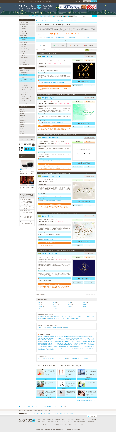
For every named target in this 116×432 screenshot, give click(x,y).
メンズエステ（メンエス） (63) (27, 80)
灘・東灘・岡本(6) (24, 49)
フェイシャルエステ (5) (26, 87)
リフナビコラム (84, 419)
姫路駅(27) (22, 118)
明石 (35, 16)
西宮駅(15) (22, 122)
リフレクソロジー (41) (26, 96)
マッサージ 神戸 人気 (42, 358)
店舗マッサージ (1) (25, 77)
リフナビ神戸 (40, 413)
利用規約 (82, 424)
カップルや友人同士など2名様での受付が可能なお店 (71, 343)
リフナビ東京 (63, 413)
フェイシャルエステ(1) (76, 316)
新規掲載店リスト (50, 419)
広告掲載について (46, 424)
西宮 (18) (23, 39)
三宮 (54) (23, 28)
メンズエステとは (41, 421)
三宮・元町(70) (23, 26)
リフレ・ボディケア (25, 94)
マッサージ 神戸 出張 (53, 358)
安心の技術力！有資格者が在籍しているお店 (62, 346)
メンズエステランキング (60, 421)
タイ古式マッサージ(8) (25, 100)
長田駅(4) (22, 131)
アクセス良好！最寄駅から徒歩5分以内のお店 (51, 341)
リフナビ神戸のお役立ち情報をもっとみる (87, 400)
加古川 (48, 16)
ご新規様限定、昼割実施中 (49, 239)
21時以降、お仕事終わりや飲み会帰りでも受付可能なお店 (50, 336)
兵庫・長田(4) (23, 35)
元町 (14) (23, 31)
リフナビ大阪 (32, 413)
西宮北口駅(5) (23, 120)
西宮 (43, 16)
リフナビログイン (63, 424)
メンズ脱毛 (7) (24, 85)
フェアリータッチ (46, 98)
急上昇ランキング (50, 421)
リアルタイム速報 (41, 419)
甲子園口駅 (40, 306)
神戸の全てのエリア (25, 22)
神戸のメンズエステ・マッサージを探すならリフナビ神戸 (58, 429)
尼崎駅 (54, 306)
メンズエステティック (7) (27, 83)
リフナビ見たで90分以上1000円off (45, 245)
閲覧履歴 (65, 16)
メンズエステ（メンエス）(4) (44, 316)
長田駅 (84, 306)
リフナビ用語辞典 (92, 419)
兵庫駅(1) (22, 129)
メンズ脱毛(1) (67, 316)
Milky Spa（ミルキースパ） (49, 176)
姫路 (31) (23, 60)
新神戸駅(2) (22, 115)
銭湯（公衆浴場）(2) (75, 318)
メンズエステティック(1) (57, 316)
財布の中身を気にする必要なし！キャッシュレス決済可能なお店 (76, 341)
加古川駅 (55, 308)
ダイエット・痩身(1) (86, 316)
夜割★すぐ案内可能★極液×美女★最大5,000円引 (53, 122)
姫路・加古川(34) (24, 57)
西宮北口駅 (55, 304)
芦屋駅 (84, 304)
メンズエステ (23, 74)
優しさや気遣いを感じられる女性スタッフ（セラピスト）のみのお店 (69, 344)
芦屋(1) (58, 327)
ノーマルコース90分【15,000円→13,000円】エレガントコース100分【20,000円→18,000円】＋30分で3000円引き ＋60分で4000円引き (54, 129)
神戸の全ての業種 (24, 70)
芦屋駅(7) (22, 124)
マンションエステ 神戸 (83, 358)
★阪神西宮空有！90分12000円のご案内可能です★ (54, 82)
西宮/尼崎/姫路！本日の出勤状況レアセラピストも (53, 160)
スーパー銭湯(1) (66, 318)
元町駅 (54, 302)
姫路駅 (39, 304)
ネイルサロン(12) (24, 92)
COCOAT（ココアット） (48, 138)
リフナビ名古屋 (55, 413)
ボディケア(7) (59, 318)
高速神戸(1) (49, 327)
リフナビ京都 (47, 413)
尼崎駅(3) (22, 126)
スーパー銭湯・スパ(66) (25, 103)
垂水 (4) (23, 55)
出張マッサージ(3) (24, 24)
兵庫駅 (69, 306)
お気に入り (71, 16)
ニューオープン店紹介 (59, 419)
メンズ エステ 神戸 (62, 358)
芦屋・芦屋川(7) (24, 42)
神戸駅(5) (22, 113)
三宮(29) (40, 327)
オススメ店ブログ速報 (70, 419)
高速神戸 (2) (24, 33)
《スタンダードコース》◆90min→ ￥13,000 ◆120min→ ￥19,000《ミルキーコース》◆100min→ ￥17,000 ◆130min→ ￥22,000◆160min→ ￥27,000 (53, 207)
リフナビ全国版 (23, 413)
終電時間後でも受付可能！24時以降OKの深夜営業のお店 (76, 336)
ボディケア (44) (25, 98)
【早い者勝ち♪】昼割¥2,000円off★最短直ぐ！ (53, 200)
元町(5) (44, 327)
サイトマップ (76, 424)
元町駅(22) (22, 111)
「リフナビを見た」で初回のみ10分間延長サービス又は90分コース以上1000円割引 (54, 89)
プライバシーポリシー (90, 424)
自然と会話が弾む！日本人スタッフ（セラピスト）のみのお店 (57, 339)
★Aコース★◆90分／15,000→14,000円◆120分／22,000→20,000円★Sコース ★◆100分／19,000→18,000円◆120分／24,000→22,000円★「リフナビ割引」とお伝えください (54, 287)
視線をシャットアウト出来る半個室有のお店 (82, 346)
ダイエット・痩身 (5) (26, 89)
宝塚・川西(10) (23, 46)
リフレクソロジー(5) (50, 318)
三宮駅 (39, 302)
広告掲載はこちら (83, 421)
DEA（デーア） (45, 56)
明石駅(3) (22, 133)
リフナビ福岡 (70, 413)
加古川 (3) (23, 62)
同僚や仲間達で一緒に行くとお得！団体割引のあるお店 (76, 348)
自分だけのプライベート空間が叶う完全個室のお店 (67, 338)
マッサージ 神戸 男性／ (73, 358)
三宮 (39, 16)
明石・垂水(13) (23, 51)
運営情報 (70, 424)
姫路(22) (67, 327)
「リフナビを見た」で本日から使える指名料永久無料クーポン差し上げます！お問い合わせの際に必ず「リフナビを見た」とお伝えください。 (53, 167)
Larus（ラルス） (45, 216)
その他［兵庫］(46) (24, 64)
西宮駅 (69, 304)
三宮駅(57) (22, 109)
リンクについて (69, 421)
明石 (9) (23, 53)
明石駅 (39, 308)
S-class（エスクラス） (47, 253)
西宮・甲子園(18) (24, 37)
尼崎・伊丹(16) (23, 44)
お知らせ (39, 424)
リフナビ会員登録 (55, 424)
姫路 (31, 16)
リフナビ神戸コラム (57, 16)
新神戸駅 (85, 302)
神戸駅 (69, 302)
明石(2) (62, 327)
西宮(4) (54, 327)
